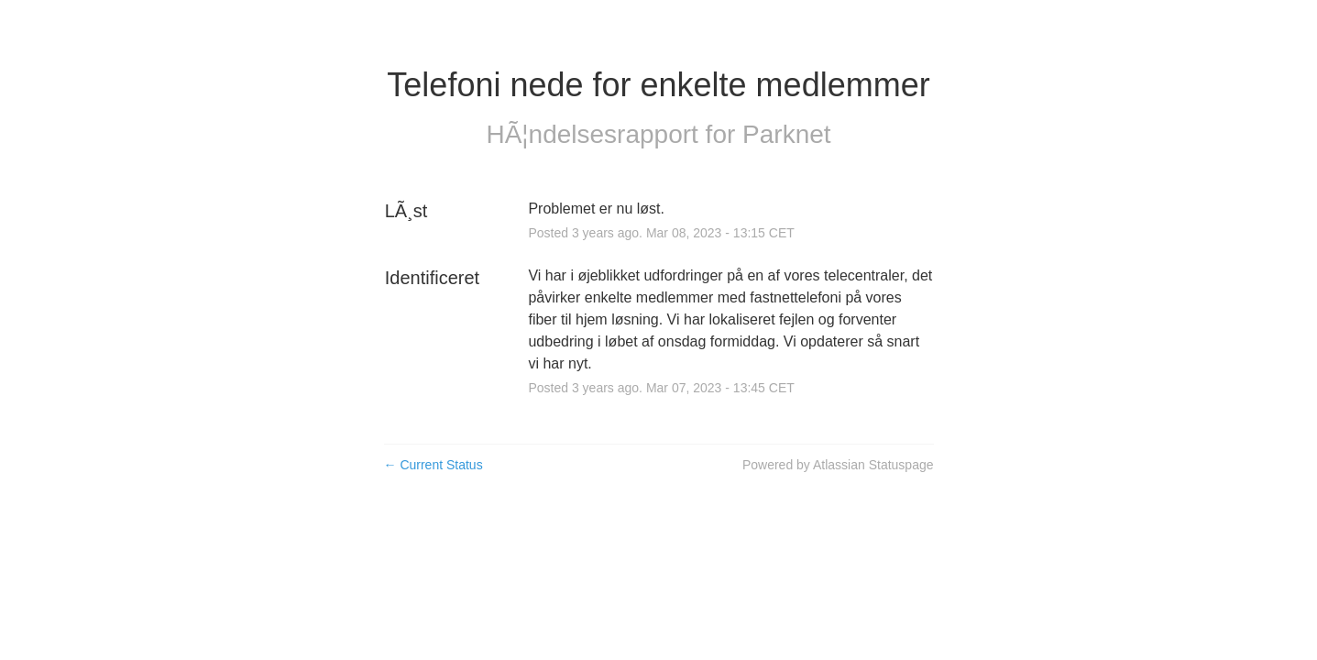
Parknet (786, 134)
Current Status (433, 464)
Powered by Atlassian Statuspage (838, 464)
